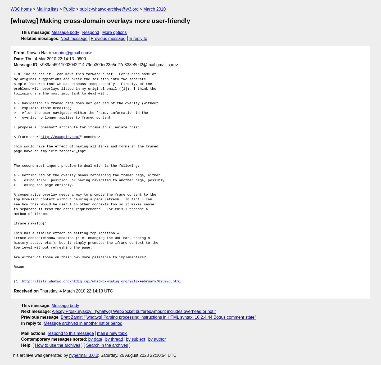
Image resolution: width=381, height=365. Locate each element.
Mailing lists (47, 9)
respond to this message (71, 333)
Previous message (108, 38)
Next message (74, 38)
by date (95, 339)
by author (157, 339)
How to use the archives (57, 345)
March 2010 (154, 9)
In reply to (138, 38)
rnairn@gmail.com (72, 53)
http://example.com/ (60, 137)
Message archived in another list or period (83, 323)
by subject (135, 339)
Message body (65, 32)
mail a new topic (112, 333)
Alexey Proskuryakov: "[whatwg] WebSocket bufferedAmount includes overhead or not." (134, 311)
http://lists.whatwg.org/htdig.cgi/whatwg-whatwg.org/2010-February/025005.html (101, 281)
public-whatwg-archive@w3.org (109, 9)
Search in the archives (107, 345)
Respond (90, 32)
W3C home (21, 9)
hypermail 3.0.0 (83, 355)
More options (114, 32)
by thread (114, 339)
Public (69, 9)
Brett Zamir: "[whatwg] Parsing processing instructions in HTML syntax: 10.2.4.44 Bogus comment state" (158, 317)
